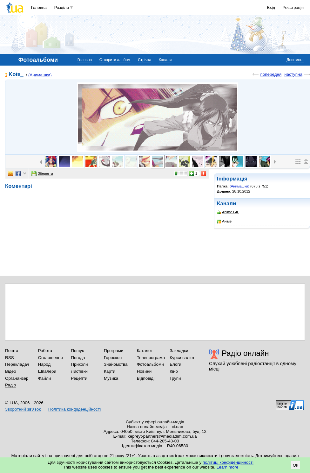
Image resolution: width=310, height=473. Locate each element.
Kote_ (16, 74)
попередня (270, 74)
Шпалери (47, 371)
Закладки (179, 350)
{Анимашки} (40, 75)
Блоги (175, 364)
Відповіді (146, 378)
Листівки (79, 371)
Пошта (11, 350)
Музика (111, 378)
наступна (293, 74)
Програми (113, 350)
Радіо (10, 385)
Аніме (224, 221)
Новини (144, 371)
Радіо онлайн (245, 353)
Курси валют (182, 357)
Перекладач (17, 364)
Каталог (144, 350)
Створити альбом (115, 60)
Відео (10, 371)
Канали (165, 60)
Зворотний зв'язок (23, 409)
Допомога (295, 60)
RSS (9, 357)
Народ (44, 364)
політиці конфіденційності (228, 462)
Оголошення (50, 357)
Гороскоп (113, 357)
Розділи (61, 7)
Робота (45, 350)
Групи (175, 378)
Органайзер (16, 378)
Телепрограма (151, 357)
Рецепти (79, 378)
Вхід (271, 7)
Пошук (77, 350)
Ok (295, 465)
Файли (44, 378)
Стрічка (144, 60)
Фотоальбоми (150, 364)
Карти (109, 371)
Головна (39, 7)
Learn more (228, 467)
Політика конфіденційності (74, 409)
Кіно (174, 371)
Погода (78, 357)
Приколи (79, 364)
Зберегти (42, 173)
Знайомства (116, 364)
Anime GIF (228, 212)
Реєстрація (293, 7)
